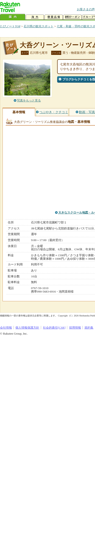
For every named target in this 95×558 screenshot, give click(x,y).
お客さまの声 (86, 9)
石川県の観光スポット (38, 26)
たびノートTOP (10, 26)
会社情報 (6, 327)
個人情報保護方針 (27, 327)
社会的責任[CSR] (54, 327)
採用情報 (75, 327)
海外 (35, 17)
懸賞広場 (54, 17)
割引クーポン (72, 17)
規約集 (88, 327)
